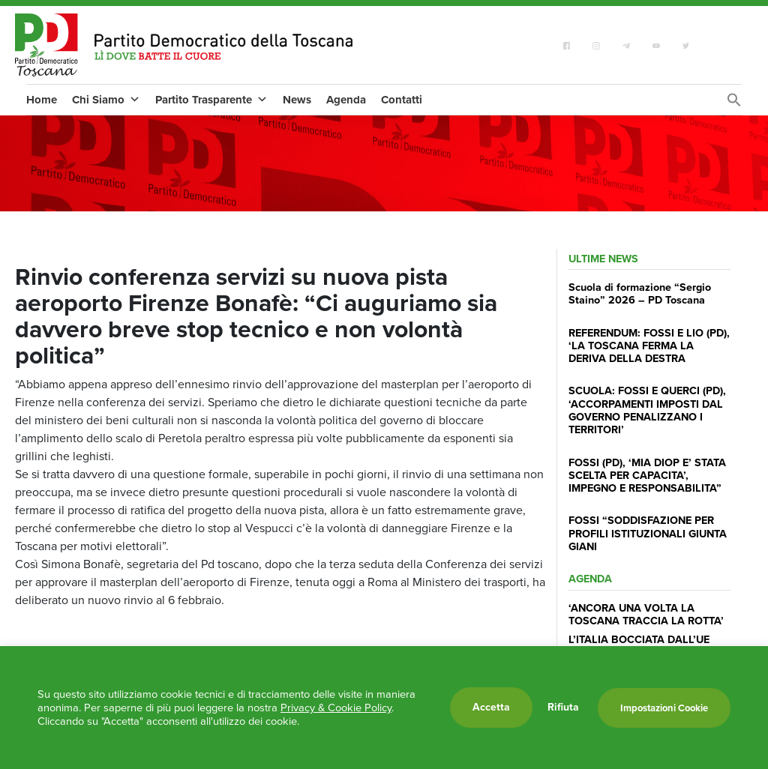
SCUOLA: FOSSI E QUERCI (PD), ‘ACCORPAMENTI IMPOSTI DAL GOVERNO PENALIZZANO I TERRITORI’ (647, 410)
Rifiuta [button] (563, 707)
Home (41, 99)
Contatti (401, 99)
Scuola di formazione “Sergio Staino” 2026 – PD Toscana (639, 293)
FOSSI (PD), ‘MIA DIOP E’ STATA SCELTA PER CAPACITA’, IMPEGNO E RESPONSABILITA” (647, 475)
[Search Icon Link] (734, 104)
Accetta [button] (491, 707)
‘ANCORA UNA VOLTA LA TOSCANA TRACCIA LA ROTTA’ (646, 614)
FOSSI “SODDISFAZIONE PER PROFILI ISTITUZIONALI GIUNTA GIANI (647, 533)
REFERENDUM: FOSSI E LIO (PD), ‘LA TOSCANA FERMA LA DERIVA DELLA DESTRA (649, 346)
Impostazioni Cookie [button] (664, 708)
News (297, 99)
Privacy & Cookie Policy (336, 707)
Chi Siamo (106, 99)
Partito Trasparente (211, 99)
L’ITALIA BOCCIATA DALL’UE (639, 639)
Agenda (346, 99)
